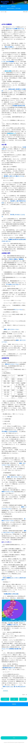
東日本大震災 (8, 71)
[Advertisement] (15, 16)
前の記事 (23, 699)
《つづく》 (5, 690)
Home (14, 737)
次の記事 (5, 699)
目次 (14, 699)
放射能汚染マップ (11, 133)
